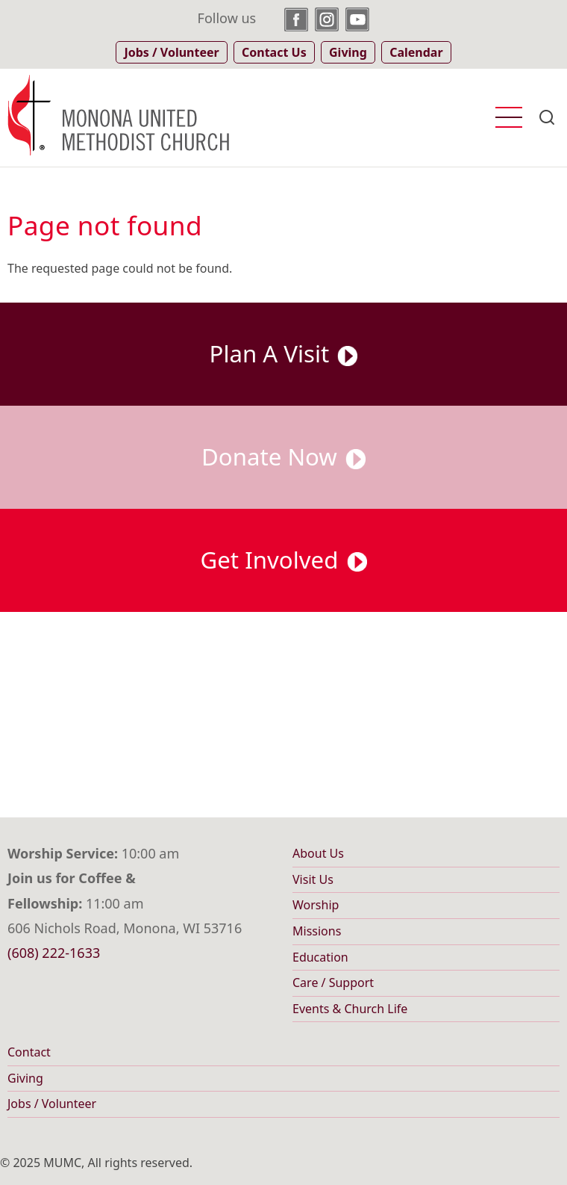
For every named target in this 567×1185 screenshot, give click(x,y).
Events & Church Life (349, 1008)
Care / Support (333, 982)
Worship (315, 905)
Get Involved (284, 559)
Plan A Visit (284, 353)
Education (320, 957)
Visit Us (312, 879)
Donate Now (283, 456)
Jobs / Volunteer (51, 1103)
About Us (318, 853)
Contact (29, 1052)
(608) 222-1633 (53, 953)
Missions (316, 931)
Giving (25, 1078)
